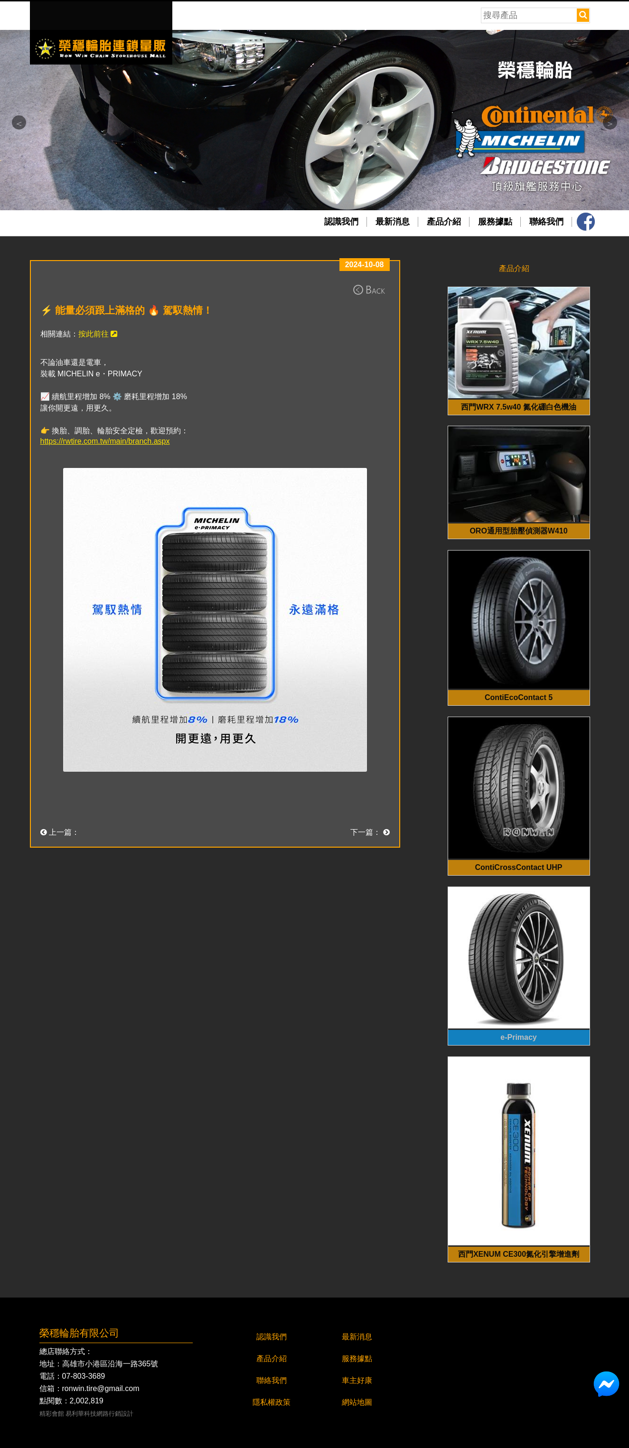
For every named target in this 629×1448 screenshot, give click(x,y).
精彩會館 (51, 1414)
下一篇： (369, 832)
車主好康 (357, 1380)
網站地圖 (357, 1402)
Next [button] (610, 122)
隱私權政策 (272, 1402)
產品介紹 (444, 221)
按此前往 (97, 334)
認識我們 (341, 221)
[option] (314, 120)
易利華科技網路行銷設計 (99, 1414)
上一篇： (59, 832)
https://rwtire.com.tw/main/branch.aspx (105, 441)
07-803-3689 (83, 1376)
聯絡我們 (546, 221)
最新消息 (393, 221)
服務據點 (495, 221)
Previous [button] (19, 122)
